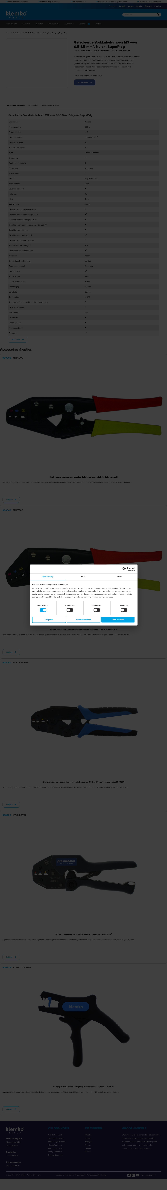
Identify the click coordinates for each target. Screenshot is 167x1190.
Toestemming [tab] (47, 577)
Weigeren (49, 620)
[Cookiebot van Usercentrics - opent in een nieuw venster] (124, 569)
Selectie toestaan (83, 620)
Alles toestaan (118, 620)
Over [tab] (119, 577)
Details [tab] (84, 577)
